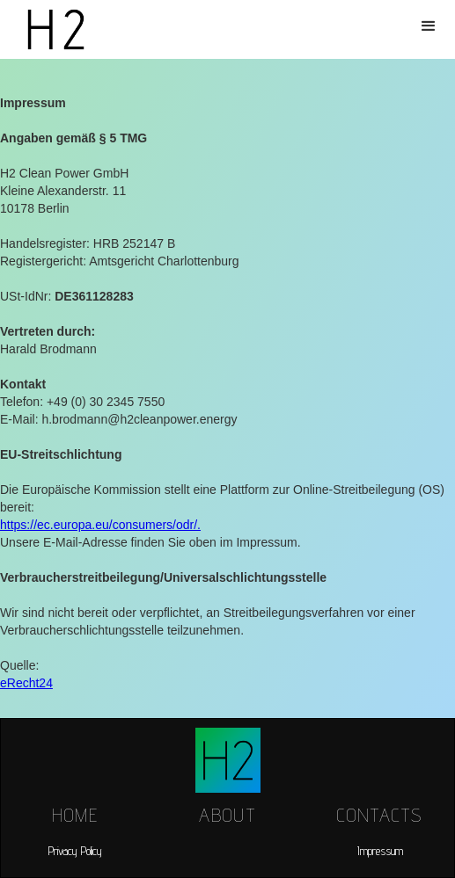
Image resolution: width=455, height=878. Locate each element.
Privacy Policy (75, 851)
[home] (51, 29)
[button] (428, 26)
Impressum (380, 851)
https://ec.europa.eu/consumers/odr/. (100, 525)
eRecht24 (26, 683)
